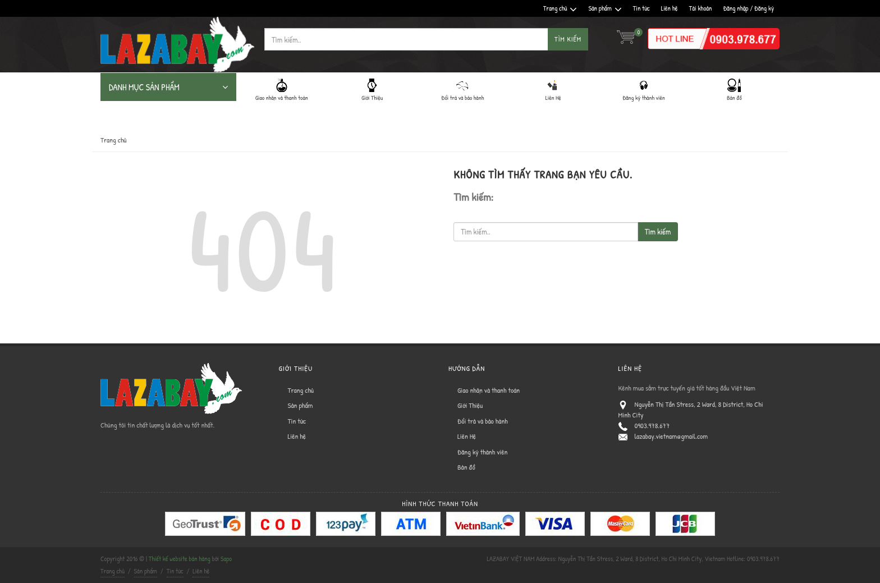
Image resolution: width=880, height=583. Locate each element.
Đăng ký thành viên (482, 452)
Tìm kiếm (567, 39)
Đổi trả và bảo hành (482, 421)
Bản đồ (466, 467)
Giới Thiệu (470, 405)
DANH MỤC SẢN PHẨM (168, 87)
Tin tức (641, 8)
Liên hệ (669, 8)
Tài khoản (700, 8)
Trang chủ (560, 9)
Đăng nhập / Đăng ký (748, 8)
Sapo (226, 558)
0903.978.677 (652, 425)
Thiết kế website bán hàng (179, 558)
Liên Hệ (466, 436)
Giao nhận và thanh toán (488, 390)
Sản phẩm (604, 9)
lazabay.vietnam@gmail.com (671, 436)
